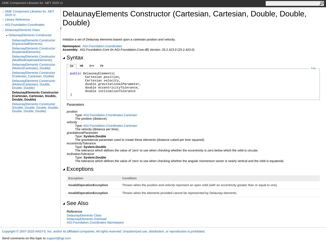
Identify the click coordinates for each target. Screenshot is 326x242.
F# (101, 65)
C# (71, 66)
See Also (75, 203)
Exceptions (78, 169)
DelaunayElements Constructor (30, 35)
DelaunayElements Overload (86, 219)
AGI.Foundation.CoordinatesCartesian (110, 115)
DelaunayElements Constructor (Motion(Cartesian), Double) (33, 66)
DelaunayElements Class (22, 30)
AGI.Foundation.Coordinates (24, 24)
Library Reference (17, 19)
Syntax (73, 57)
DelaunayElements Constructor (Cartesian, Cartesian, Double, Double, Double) (35, 96)
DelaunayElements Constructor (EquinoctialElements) (33, 41)
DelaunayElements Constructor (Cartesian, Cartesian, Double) (33, 74)
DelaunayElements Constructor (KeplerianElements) (33, 50)
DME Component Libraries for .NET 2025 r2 (29, 13)
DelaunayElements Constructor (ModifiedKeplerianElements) (33, 58)
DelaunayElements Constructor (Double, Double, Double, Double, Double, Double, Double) (35, 107)
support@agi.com (58, 238)
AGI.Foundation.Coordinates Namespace (95, 222)
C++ (91, 65)
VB (81, 65)
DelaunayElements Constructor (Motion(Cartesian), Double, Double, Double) (33, 84)
